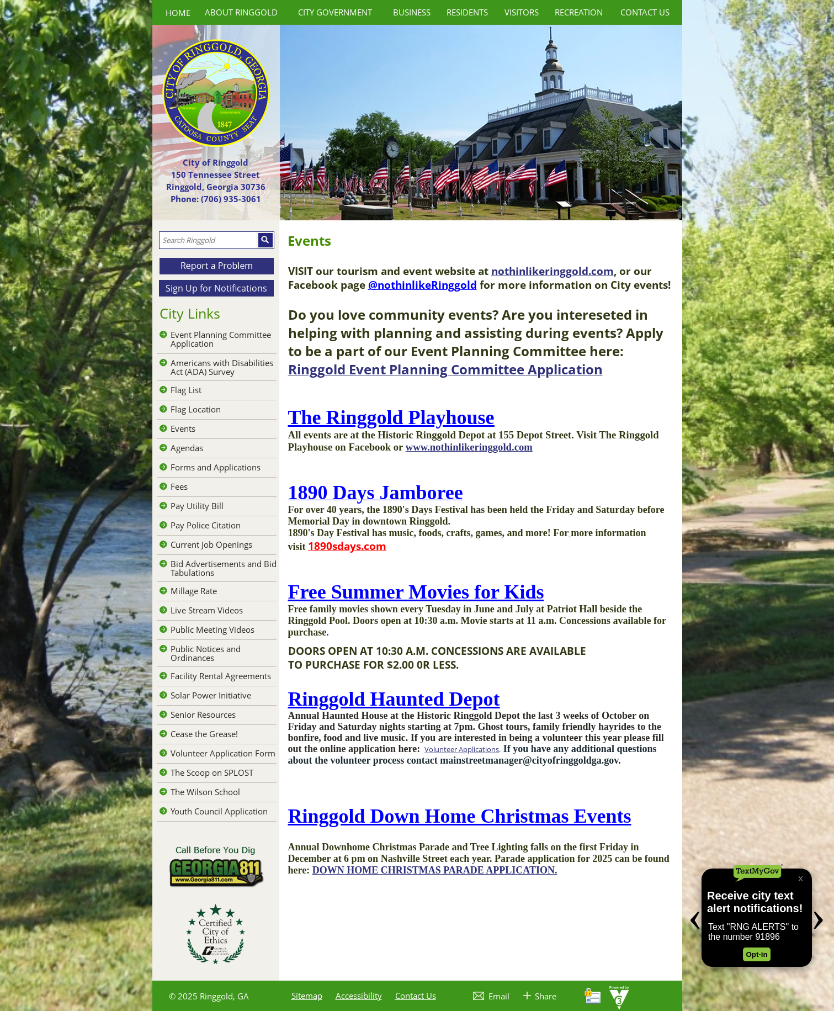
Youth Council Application (219, 811)
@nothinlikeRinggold (422, 285)
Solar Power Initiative (211, 695)
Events (183, 428)
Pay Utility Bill (197, 505)
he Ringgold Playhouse (398, 417)
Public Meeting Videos (212, 629)
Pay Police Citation (206, 525)
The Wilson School (205, 791)
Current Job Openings (211, 544)
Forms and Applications (216, 467)
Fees (179, 486)
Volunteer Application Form (223, 753)
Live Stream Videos (207, 610)
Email (498, 996)
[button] (265, 240)
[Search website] (208, 240)
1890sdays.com (347, 546)
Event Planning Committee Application (221, 339)
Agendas (187, 447)
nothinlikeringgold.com (552, 271)
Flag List (186, 389)
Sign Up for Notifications (216, 288)
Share (545, 996)
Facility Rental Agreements (221, 675)
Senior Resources (203, 714)
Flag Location (196, 409)
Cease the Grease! (204, 733)
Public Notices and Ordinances (206, 653)
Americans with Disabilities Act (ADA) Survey (222, 367)
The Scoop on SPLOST (212, 772)
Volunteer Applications (461, 749)
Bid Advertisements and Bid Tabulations (224, 568)
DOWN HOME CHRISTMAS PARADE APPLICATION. (434, 870)
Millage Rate (194, 590)
